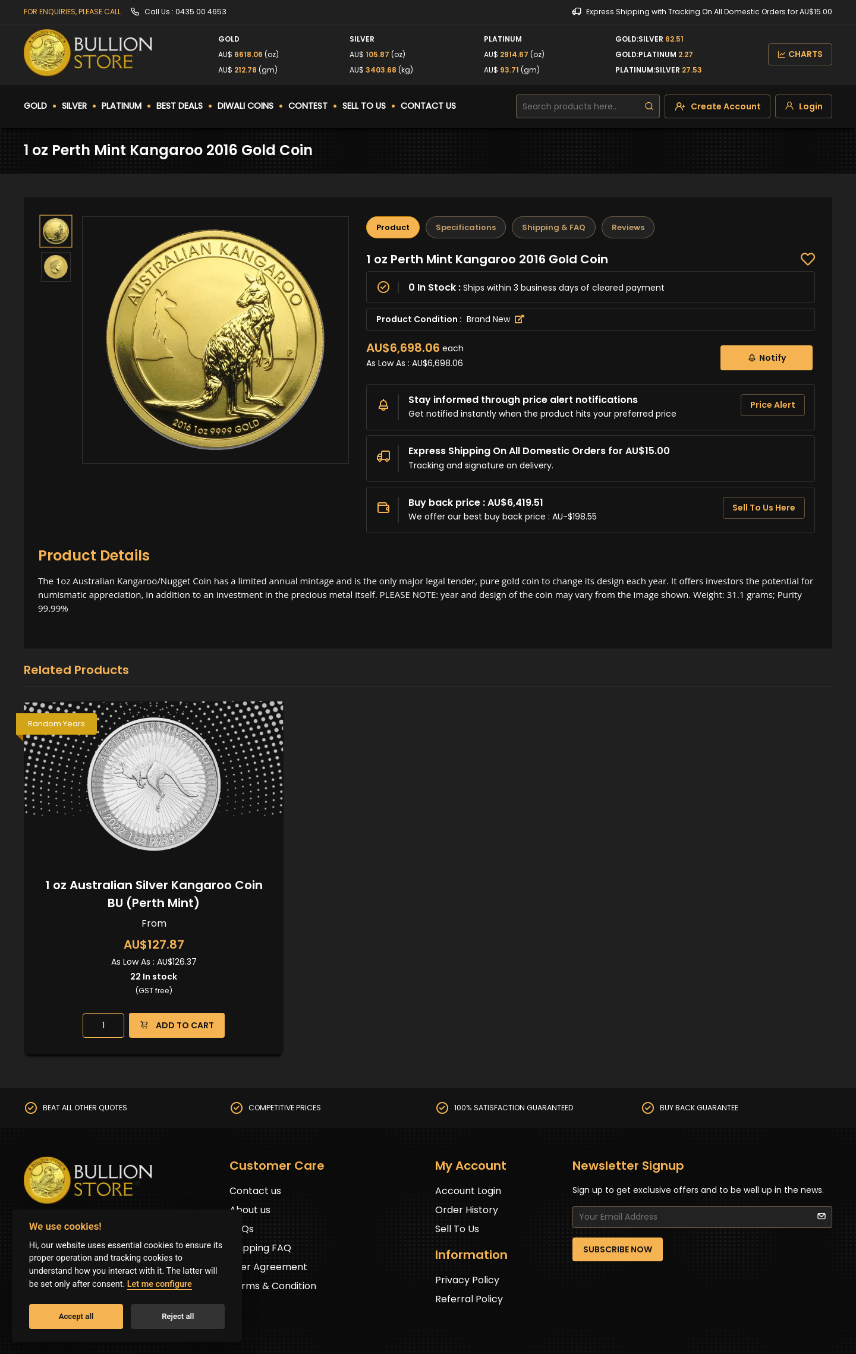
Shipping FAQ (260, 1248)
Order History (466, 1210)
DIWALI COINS (245, 106)
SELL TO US (364, 106)
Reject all (178, 1316)
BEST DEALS (179, 106)
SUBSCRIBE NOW (617, 1249)
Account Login (468, 1191)
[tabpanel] (590, 392)
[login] (803, 106)
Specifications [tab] (466, 227)
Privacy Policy (467, 1280)
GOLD (35, 106)
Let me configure (159, 1284)
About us (249, 1210)
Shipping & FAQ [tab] (554, 227)
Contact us (255, 1191)
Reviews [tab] (628, 227)
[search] (649, 106)
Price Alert (772, 405)
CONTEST (308, 106)
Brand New (495, 319)
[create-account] (717, 106)
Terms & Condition (272, 1286)
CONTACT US (428, 106)
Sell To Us (457, 1229)
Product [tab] (393, 227)
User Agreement (268, 1267)
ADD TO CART (177, 1025)
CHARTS (800, 54)
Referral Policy (469, 1299)
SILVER (74, 106)
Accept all (76, 1316)
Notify (766, 357)
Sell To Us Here (763, 508)
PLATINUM (121, 106)
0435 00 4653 (200, 12)
